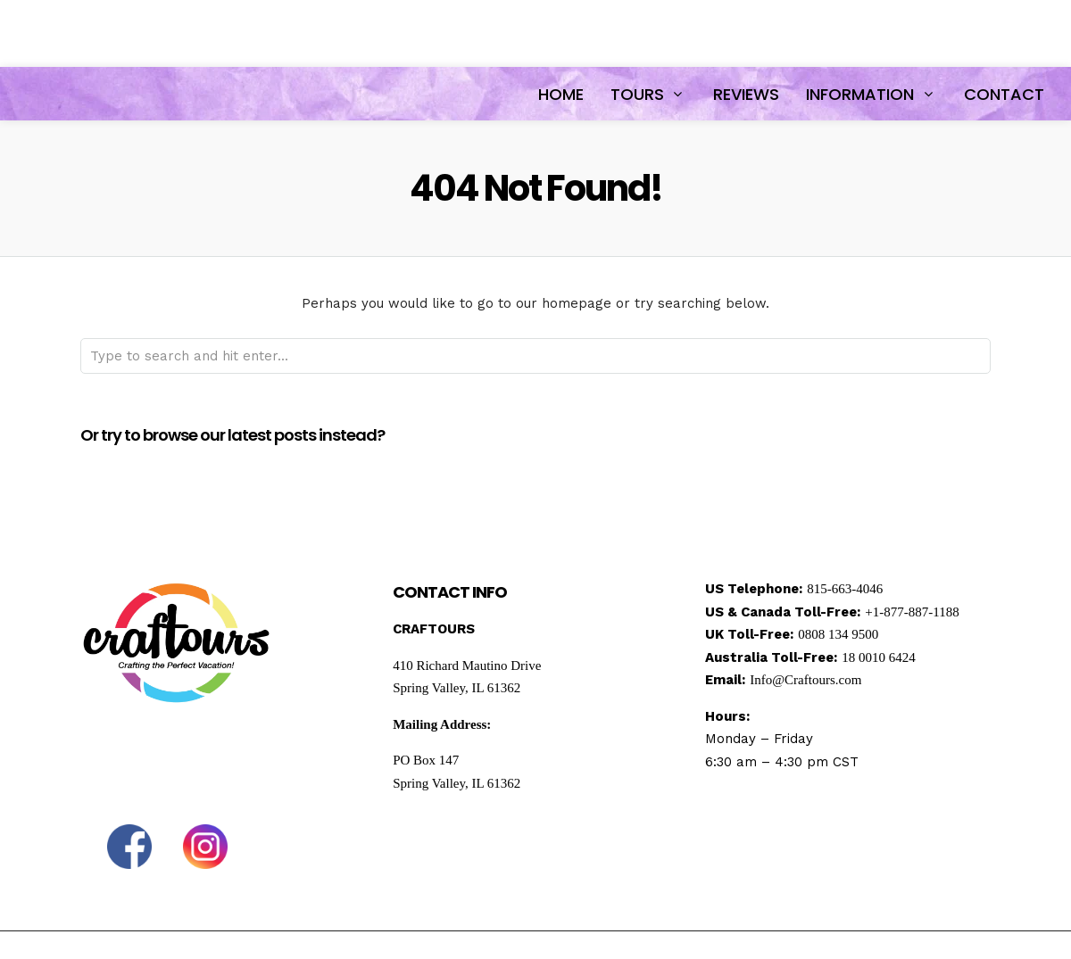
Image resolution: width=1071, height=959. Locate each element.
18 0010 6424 (879, 657)
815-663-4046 (845, 589)
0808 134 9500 (838, 634)
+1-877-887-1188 (912, 612)
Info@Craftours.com (805, 680)
